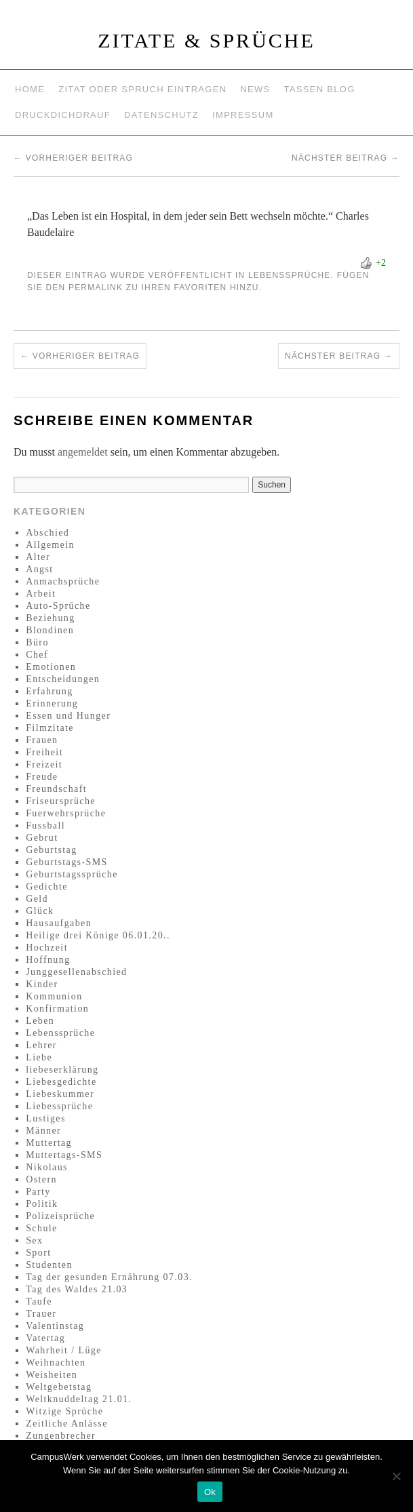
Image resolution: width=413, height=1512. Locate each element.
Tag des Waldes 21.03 (76, 1289)
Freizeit (44, 764)
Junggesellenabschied (76, 972)
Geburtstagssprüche (72, 874)
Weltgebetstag (59, 1387)
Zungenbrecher (61, 1436)
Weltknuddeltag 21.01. (79, 1399)
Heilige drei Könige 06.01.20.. (98, 935)
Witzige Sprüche (64, 1411)
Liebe (39, 1057)
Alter (38, 557)
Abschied (47, 533)
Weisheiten (51, 1375)
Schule (42, 1228)
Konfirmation (57, 1008)
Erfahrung (49, 691)
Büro (37, 642)
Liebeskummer (60, 1094)
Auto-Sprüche (58, 606)
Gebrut (42, 838)
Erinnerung (52, 703)
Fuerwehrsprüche (66, 813)
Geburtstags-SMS (67, 862)
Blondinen (50, 630)
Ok (210, 1492)
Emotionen (51, 667)
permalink (95, 287)
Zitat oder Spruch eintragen (142, 89)
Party (38, 1192)
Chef (37, 655)
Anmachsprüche (63, 581)
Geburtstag (51, 850)
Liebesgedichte (61, 1082)
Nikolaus (47, 1167)
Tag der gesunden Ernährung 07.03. (109, 1277)
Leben (40, 1021)
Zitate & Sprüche (206, 40)
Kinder (42, 984)
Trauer (41, 1314)
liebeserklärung (62, 1070)
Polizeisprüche (60, 1216)
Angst (39, 569)
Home (30, 89)
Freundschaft (56, 789)
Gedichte (47, 886)
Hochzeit (47, 947)
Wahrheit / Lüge (64, 1350)
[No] (396, 1476)
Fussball (45, 825)
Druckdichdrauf (63, 115)
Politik (42, 1204)
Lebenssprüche (289, 275)
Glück (40, 911)
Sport (38, 1253)
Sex (34, 1240)
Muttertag (49, 1143)
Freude (42, 777)
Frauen (42, 740)
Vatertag (45, 1338)
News (255, 89)
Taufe (39, 1301)
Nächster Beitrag (345, 158)
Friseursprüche (61, 801)
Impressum (242, 115)
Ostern (41, 1179)
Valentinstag (55, 1326)
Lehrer (41, 1045)
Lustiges (46, 1118)
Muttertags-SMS (64, 1155)
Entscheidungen (63, 679)
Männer (43, 1131)
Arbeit (41, 594)
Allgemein (50, 545)
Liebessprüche (59, 1106)
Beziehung (50, 618)
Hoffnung (48, 960)
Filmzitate (50, 728)
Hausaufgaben (59, 923)
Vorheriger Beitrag (73, 158)
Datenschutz (161, 115)
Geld (37, 899)
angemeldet (83, 452)
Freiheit (44, 752)
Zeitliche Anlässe (67, 1423)
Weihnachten (55, 1362)
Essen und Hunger (68, 716)
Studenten (49, 1265)
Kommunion (54, 996)
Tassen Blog (319, 89)
